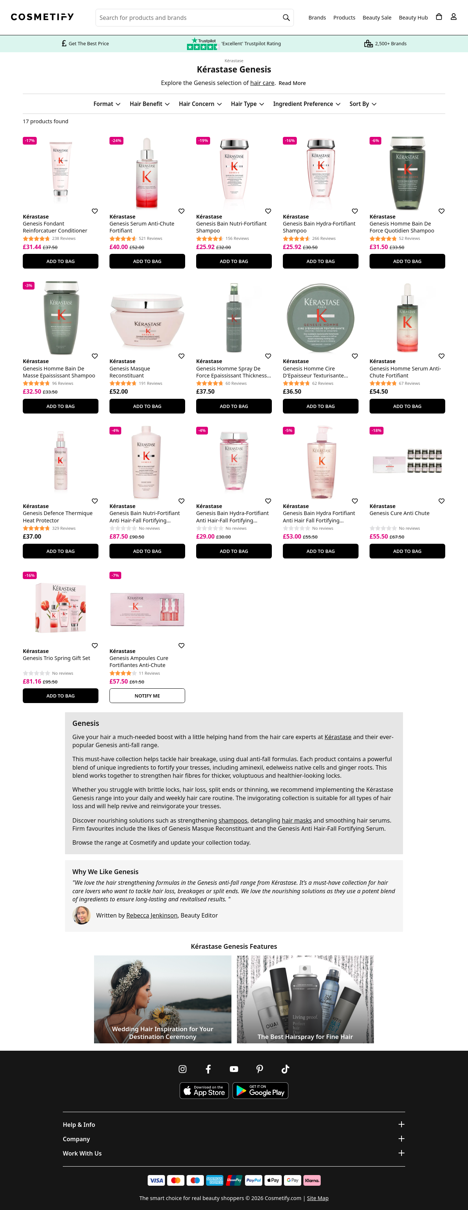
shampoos (233, 820)
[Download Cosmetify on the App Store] (204, 1090)
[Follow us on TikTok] (285, 1069)
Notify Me (147, 695)
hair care (262, 83)
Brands (317, 18)
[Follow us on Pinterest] (259, 1069)
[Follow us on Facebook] (208, 1069)
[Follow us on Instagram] (182, 1069)
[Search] (286, 17)
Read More (292, 82)
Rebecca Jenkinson (151, 915)
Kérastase (233, 60)
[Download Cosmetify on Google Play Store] (260, 1090)
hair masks (297, 820)
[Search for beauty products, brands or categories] (195, 17)
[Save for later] (89, 207)
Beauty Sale (377, 18)
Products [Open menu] (345, 17)
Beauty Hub (413, 18)
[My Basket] (439, 16)
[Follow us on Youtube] (234, 1069)
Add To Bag (60, 261)
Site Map (318, 1198)
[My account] (453, 16)
